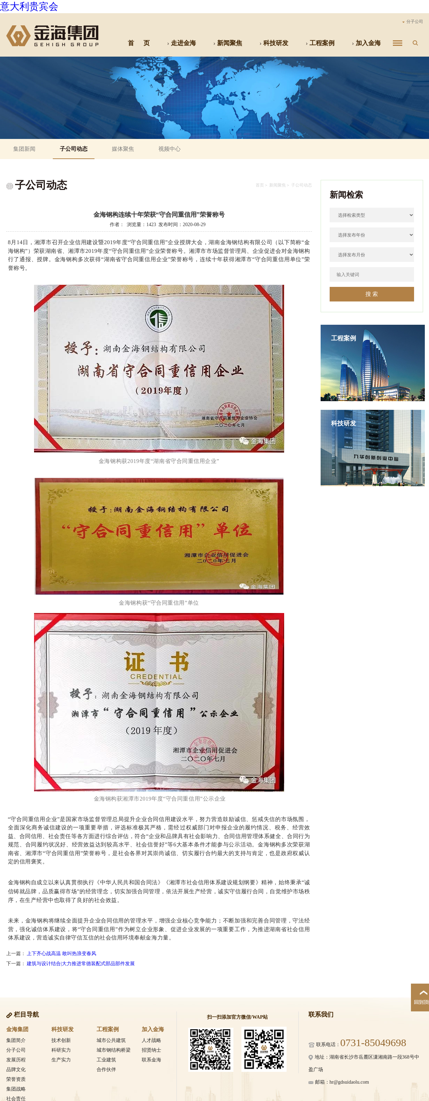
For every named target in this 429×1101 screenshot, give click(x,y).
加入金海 (366, 43)
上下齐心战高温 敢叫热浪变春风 (61, 953)
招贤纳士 (151, 1050)
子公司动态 (74, 149)
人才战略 (151, 1040)
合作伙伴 (106, 1069)
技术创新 (61, 1040)
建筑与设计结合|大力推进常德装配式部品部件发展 (81, 963)
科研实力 (61, 1050)
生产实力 (61, 1059)
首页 (260, 185)
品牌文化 (16, 1069)
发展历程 (16, 1059)
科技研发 (273, 43)
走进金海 (181, 43)
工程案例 (320, 43)
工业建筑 (106, 1059)
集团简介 (16, 1040)
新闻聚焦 (227, 43)
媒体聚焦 (123, 149)
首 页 (139, 43)
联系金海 (151, 1059)
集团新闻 (24, 149)
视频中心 (169, 149)
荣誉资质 (16, 1079)
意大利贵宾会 (29, 6)
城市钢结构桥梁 (114, 1050)
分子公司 (412, 21)
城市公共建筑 (111, 1040)
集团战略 (16, 1089)
